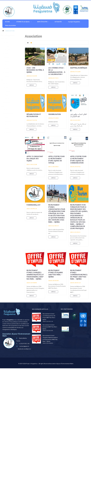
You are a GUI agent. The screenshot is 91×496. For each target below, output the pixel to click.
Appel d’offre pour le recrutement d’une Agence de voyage (56, 159)
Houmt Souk (6, 38)
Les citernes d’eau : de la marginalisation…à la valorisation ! (56, 71)
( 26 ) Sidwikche (8, 132)
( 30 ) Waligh (8, 68)
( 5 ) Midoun (8, 125)
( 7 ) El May (7, 117)
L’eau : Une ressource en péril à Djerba (35, 70)
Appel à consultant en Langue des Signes (35, 158)
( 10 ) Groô (7, 87)
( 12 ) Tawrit (8, 42)
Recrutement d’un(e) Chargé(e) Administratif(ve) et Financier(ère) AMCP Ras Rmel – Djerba (35, 274)
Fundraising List (33, 205)
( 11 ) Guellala (8, 91)
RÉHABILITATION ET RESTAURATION (34, 115)
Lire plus (31, 85)
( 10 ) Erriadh (8, 46)
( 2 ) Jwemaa (8, 76)
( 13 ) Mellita (8, 61)
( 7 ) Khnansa (8, 95)
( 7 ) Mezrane (8, 98)
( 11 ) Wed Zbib (8, 102)
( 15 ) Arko (7, 109)
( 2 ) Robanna (8, 128)
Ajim (4, 80)
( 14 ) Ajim (7, 83)
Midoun (5, 106)
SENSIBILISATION (54, 114)
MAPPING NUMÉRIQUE (78, 68)
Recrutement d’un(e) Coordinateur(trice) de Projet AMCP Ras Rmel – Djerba (78, 274)
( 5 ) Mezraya (8, 72)
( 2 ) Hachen (8, 57)
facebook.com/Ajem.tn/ (24, 349)
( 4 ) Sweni (7, 65)
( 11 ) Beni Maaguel (9, 113)
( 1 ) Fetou (7, 53)
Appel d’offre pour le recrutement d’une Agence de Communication (78, 159)
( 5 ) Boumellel (8, 50)
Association (10, 31)
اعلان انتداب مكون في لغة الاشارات (78, 115)
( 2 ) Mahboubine (9, 121)
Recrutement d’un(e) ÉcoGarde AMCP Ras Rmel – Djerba (55, 273)
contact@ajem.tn (24, 346)
